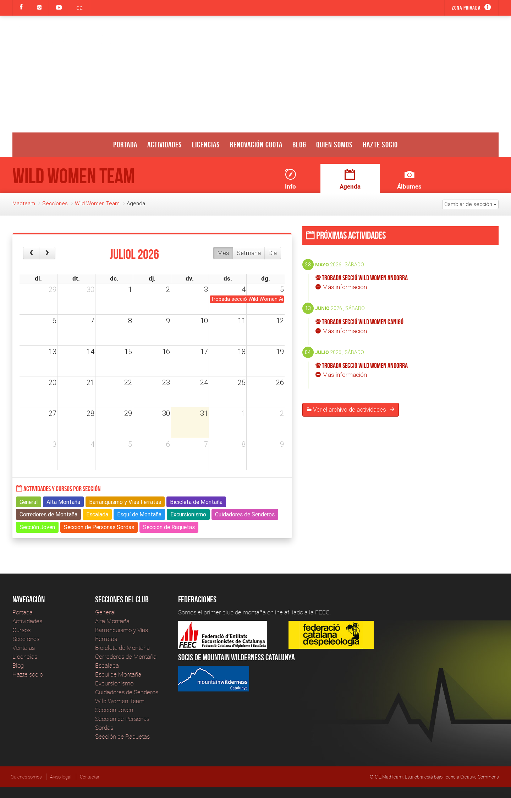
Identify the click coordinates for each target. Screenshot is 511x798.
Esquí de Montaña (118, 674)
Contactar (89, 776)
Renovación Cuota (256, 144)
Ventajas (23, 648)
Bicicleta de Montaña (122, 648)
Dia (272, 253)
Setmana (249, 253)
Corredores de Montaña (125, 656)
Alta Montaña (112, 621)
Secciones (55, 203)
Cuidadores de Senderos (126, 692)
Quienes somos (26, 776)
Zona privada (466, 8)
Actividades (164, 144)
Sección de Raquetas (122, 736)
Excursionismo (114, 683)
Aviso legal (60, 776)
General (105, 612)
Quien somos (334, 144)
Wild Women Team (97, 203)
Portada (125, 144)
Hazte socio (380, 144)
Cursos (21, 630)
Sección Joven (114, 710)
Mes (223, 253)
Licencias (206, 144)
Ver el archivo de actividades (350, 409)
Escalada (107, 665)
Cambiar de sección (470, 204)
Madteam (23, 203)
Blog (299, 144)
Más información (341, 287)
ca (79, 7)
